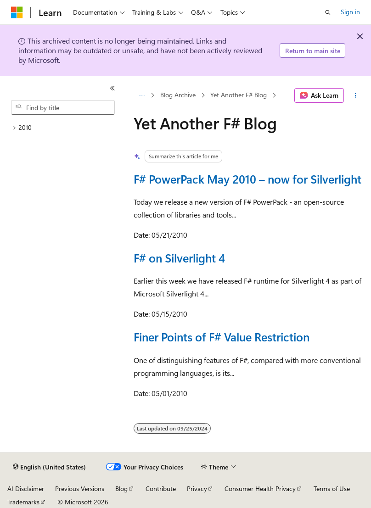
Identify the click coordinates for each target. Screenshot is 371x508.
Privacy (197, 488)
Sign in (350, 11)
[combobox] (63, 107)
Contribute (161, 488)
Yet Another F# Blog (238, 95)
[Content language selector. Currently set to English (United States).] (49, 467)
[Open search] (328, 12)
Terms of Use (332, 488)
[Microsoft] (17, 12)
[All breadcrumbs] (142, 95)
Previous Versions (79, 488)
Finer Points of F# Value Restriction (221, 336)
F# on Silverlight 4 (179, 257)
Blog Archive (178, 95)
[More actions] (356, 95)
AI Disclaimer (25, 488)
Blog (121, 488)
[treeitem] (63, 127)
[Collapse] (112, 88)
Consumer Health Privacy (260, 488)
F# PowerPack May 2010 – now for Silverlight (247, 178)
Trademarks (23, 501)
